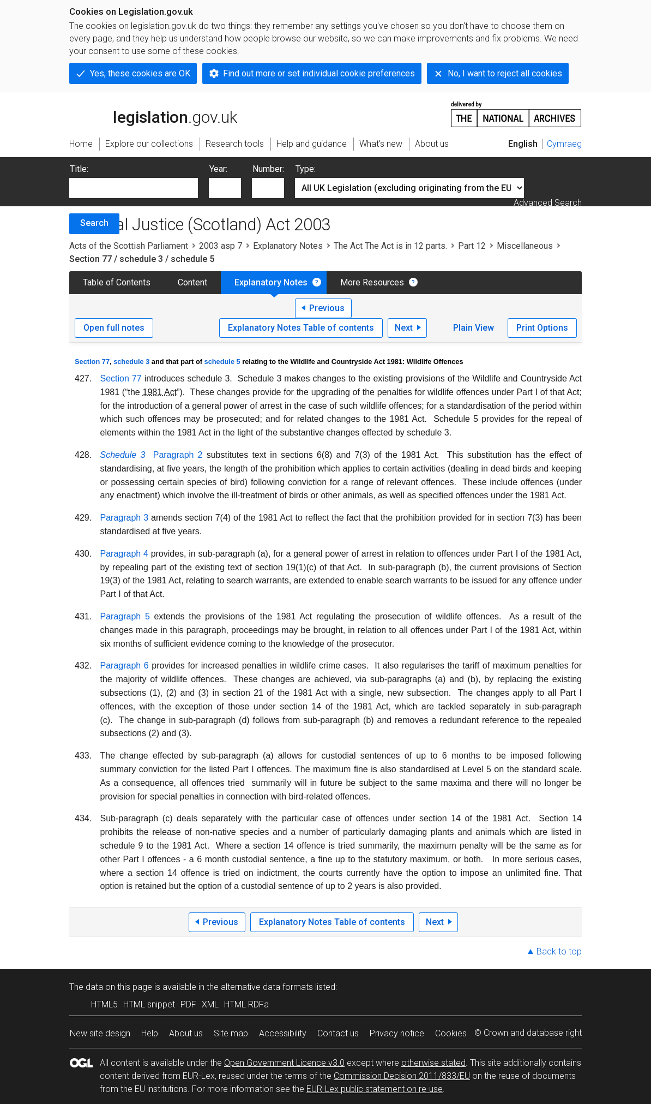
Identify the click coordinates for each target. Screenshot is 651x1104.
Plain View (473, 328)
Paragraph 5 (125, 616)
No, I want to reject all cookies (505, 73)
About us (186, 1033)
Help (149, 1033)
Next (404, 328)
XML (210, 1004)
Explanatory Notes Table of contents (301, 328)
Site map (231, 1033)
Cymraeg (564, 144)
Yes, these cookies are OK (140, 73)
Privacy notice (397, 1033)
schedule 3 (131, 361)
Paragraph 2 (178, 454)
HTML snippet (149, 1004)
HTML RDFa (246, 1004)
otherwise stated (433, 1063)
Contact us (338, 1033)
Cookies (451, 1033)
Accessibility (282, 1033)
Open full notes (113, 328)
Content (192, 282)
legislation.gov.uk (153, 113)
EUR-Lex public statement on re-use (374, 1089)
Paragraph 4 (124, 553)
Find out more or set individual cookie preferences (319, 73)
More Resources (372, 282)
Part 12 (472, 246)
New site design (100, 1033)
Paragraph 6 (124, 665)
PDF (188, 1004)
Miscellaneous (525, 246)
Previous (327, 308)
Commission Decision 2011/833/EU (402, 1076)
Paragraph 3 (124, 517)
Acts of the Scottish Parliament (128, 246)
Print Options (542, 328)
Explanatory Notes (288, 246)
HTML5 (104, 1004)
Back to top (559, 951)
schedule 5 (222, 361)
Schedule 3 (123, 454)
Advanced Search (548, 203)
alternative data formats (267, 987)
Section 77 (92, 361)
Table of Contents (116, 282)
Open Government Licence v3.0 (284, 1063)
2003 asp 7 (220, 246)
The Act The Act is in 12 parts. (390, 246)
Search (94, 223)
